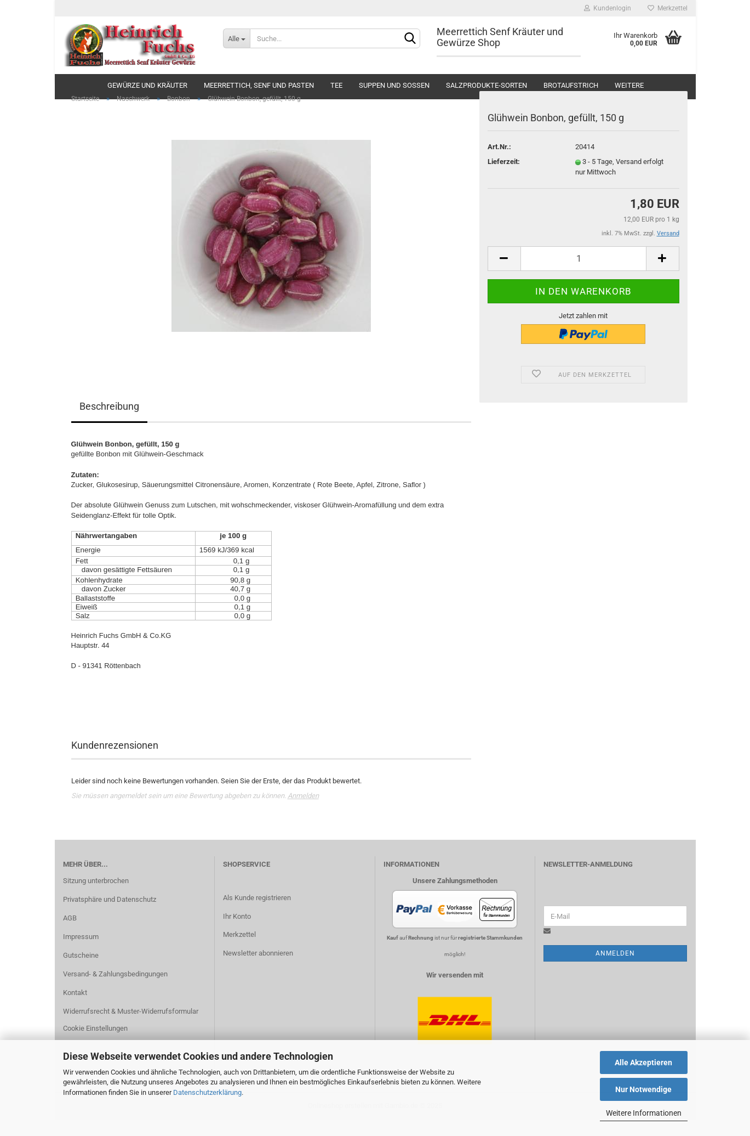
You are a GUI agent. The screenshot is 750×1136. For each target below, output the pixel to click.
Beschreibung (109, 422)
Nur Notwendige (643, 1089)
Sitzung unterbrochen (96, 896)
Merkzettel (668, 8)
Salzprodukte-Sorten (486, 85)
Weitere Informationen (644, 1113)
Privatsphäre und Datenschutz (109, 915)
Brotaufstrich (570, 85)
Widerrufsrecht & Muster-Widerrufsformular (130, 1026)
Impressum (81, 952)
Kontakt (75, 1008)
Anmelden (303, 811)
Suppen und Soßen (394, 85)
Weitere (629, 85)
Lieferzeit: (504, 177)
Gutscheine (81, 971)
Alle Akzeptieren (643, 1062)
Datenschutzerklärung (207, 1092)
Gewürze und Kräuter (147, 85)
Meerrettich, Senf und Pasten (259, 85)
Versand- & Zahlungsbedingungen (115, 989)
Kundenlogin (607, 8)
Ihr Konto (237, 932)
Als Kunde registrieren (257, 913)
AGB (70, 934)
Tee (336, 85)
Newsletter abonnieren (258, 969)
